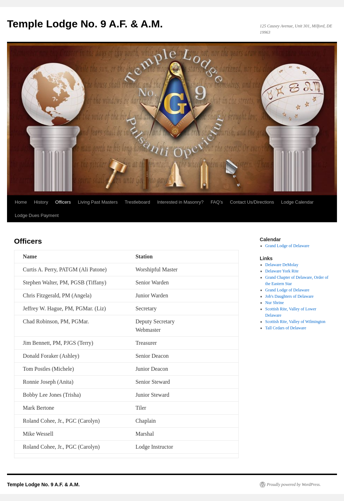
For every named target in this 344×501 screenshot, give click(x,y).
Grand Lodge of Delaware (287, 290)
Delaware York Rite (282, 271)
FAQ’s (217, 202)
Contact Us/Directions (252, 202)
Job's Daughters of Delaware (289, 296)
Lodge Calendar (297, 202)
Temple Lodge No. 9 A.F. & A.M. (85, 23)
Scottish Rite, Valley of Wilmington (295, 321)
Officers (63, 202)
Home (21, 202)
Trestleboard (137, 202)
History (41, 202)
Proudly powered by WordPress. (294, 484)
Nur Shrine (274, 302)
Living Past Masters (98, 202)
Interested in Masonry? (180, 202)
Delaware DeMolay (281, 264)
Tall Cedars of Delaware (285, 327)
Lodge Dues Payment (37, 215)
